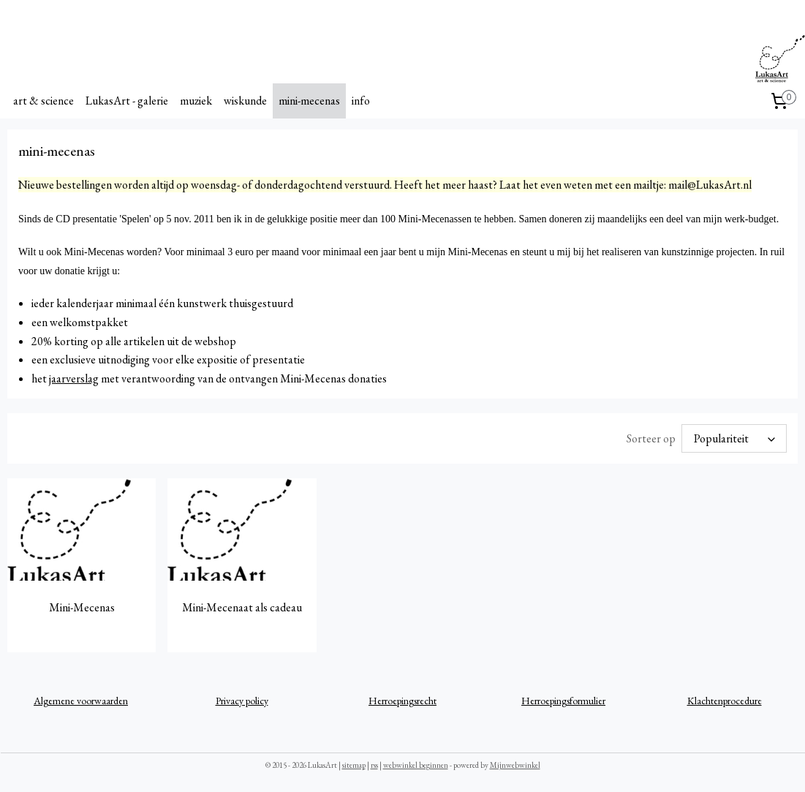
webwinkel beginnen (415, 765)
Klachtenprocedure (724, 700)
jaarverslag (74, 378)
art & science (43, 100)
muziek (196, 100)
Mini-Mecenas (82, 607)
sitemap (354, 765)
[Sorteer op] (734, 438)
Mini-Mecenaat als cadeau (242, 607)
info (361, 100)
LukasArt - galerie (127, 100)
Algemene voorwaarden (81, 700)
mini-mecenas (309, 100)
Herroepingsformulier (563, 700)
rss (374, 765)
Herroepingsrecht (402, 700)
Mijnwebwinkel (515, 765)
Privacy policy (242, 700)
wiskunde (245, 100)
